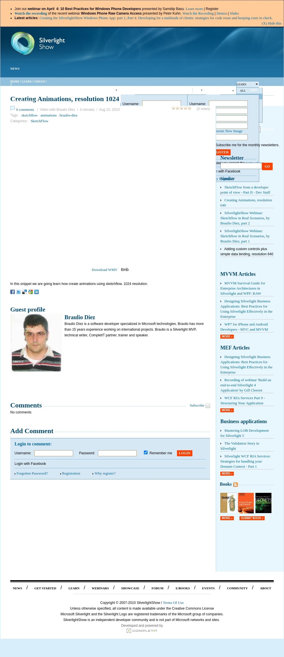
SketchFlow (39, 121)
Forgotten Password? (32, 473)
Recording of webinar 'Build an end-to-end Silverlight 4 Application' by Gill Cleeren (245, 385)
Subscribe (197, 405)
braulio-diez (69, 115)
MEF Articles (235, 348)
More (226, 336)
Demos (221, 13)
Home (14, 81)
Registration (71, 473)
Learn (27, 81)
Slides (234, 13)
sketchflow (29, 115)
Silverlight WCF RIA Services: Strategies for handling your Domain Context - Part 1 (245, 461)
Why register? (104, 473)
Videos (39, 81)
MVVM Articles (237, 274)
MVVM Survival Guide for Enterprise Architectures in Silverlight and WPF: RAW (242, 288)
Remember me (161, 453)
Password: (87, 453)
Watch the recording (31, 13)
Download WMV (104, 270)
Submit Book (251, 518)
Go (267, 166)
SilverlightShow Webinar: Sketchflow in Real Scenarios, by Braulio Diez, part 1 (245, 236)
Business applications (243, 421)
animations (49, 115)
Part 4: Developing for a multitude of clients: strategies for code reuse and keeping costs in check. (200, 18)
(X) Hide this (271, 23)
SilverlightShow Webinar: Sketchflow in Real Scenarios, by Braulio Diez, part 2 (245, 218)
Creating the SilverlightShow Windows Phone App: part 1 (82, 18)
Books (226, 484)
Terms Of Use (173, 602)
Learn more (194, 9)
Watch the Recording (197, 13)
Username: (130, 104)
